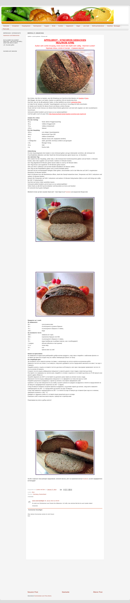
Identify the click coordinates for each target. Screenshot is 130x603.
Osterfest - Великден (113, 26)
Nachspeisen (37, 26)
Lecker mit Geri (14, 11)
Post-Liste (6, 29)
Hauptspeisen (26, 26)
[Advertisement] (65, 258)
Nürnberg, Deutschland (39, 494)
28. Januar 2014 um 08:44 (51, 500)
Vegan (78, 26)
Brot (33, 492)
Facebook (68, 192)
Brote (53, 26)
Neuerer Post (33, 592)
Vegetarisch (69, 26)
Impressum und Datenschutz (11, 35)
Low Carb (86, 26)
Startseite (6, 26)
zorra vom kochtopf (38, 500)
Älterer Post (97, 592)
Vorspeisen (15, 26)
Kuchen (60, 26)
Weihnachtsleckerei (98, 26)
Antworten (35, 506)
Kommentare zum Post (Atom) (42, 596)
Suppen (46, 26)
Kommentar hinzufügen (35, 510)
